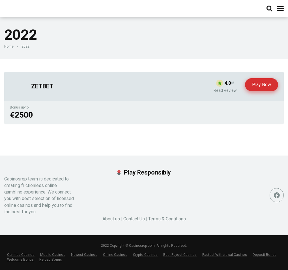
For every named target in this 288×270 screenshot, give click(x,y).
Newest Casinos (84, 254)
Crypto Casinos (145, 254)
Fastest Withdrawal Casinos (224, 254)
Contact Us (134, 219)
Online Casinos (115, 254)
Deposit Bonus (264, 254)
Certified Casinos (21, 254)
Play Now (261, 84)
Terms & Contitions (167, 219)
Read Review (225, 90)
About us (111, 219)
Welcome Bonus (20, 259)
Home (9, 46)
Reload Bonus (50, 259)
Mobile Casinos (52, 254)
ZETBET (42, 86)
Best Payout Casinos (180, 254)
